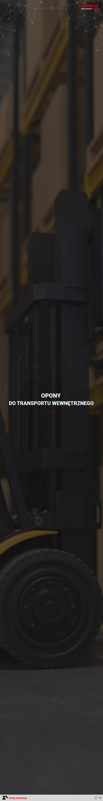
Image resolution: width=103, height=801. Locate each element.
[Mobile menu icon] (100, 798)
